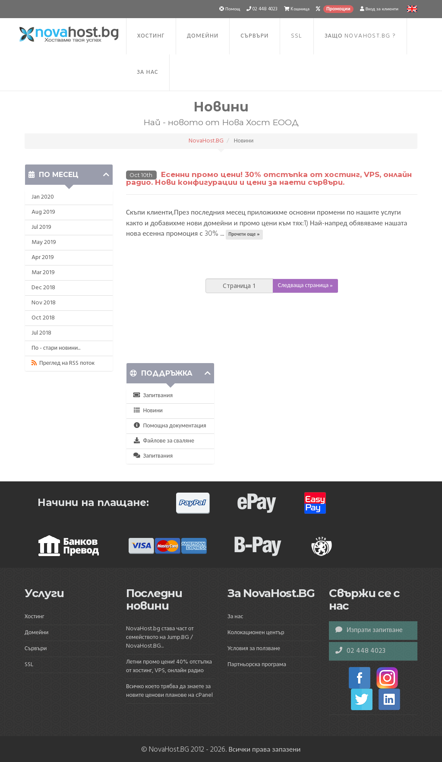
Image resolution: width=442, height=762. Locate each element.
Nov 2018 (44, 303)
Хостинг (151, 36)
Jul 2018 (41, 333)
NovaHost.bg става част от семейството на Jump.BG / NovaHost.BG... (160, 637)
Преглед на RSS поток (63, 363)
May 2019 (44, 242)
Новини (148, 411)
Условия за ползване (253, 649)
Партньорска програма (256, 665)
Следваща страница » (305, 286)
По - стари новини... (56, 348)
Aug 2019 (43, 212)
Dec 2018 (43, 288)
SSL (297, 36)
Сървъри (254, 36)
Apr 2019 (43, 257)
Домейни (202, 36)
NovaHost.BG (206, 141)
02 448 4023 (360, 651)
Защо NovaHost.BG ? (360, 36)
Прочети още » (244, 234)
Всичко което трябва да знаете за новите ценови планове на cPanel (169, 691)
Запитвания (153, 396)
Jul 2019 (41, 227)
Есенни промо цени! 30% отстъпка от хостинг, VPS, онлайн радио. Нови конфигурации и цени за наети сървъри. (269, 178)
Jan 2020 (43, 197)
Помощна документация (169, 426)
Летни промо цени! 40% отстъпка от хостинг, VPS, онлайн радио (169, 666)
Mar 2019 (43, 273)
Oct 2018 (43, 318)
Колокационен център (255, 633)
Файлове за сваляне (163, 441)
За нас (147, 72)
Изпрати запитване (369, 630)
